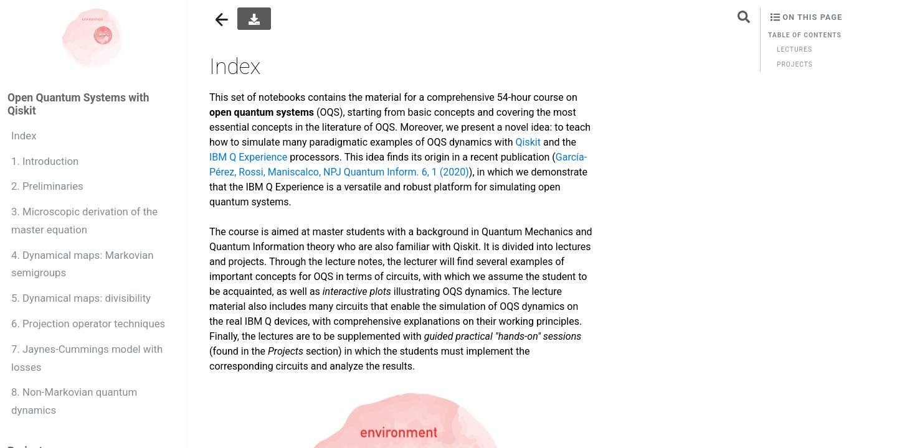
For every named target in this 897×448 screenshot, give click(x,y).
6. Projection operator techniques (88, 323)
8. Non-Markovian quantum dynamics (74, 401)
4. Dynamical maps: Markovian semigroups (82, 264)
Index (24, 135)
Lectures (794, 49)
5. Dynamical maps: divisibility (81, 298)
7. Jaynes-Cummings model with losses (87, 358)
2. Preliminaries (47, 186)
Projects (795, 64)
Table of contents (805, 35)
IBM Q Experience (248, 157)
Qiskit (528, 142)
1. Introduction (44, 161)
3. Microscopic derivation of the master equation (84, 220)
